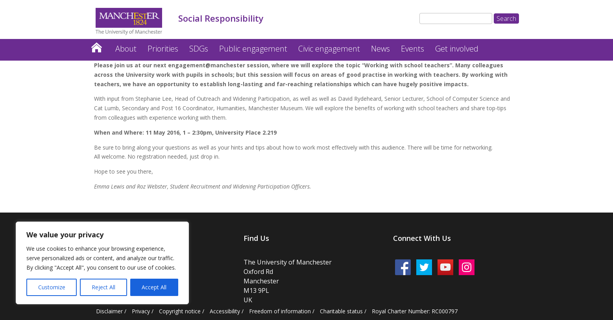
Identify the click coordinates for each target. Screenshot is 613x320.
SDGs (198, 48)
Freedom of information (280, 311)
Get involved (456, 48)
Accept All (154, 287)
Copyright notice (180, 311)
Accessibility (225, 311)
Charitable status (341, 311)
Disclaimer (109, 311)
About (126, 48)
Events (412, 48)
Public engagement (253, 48)
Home (96, 45)
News (380, 48)
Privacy (141, 311)
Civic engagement (329, 48)
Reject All (103, 287)
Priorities (163, 48)
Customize (51, 287)
